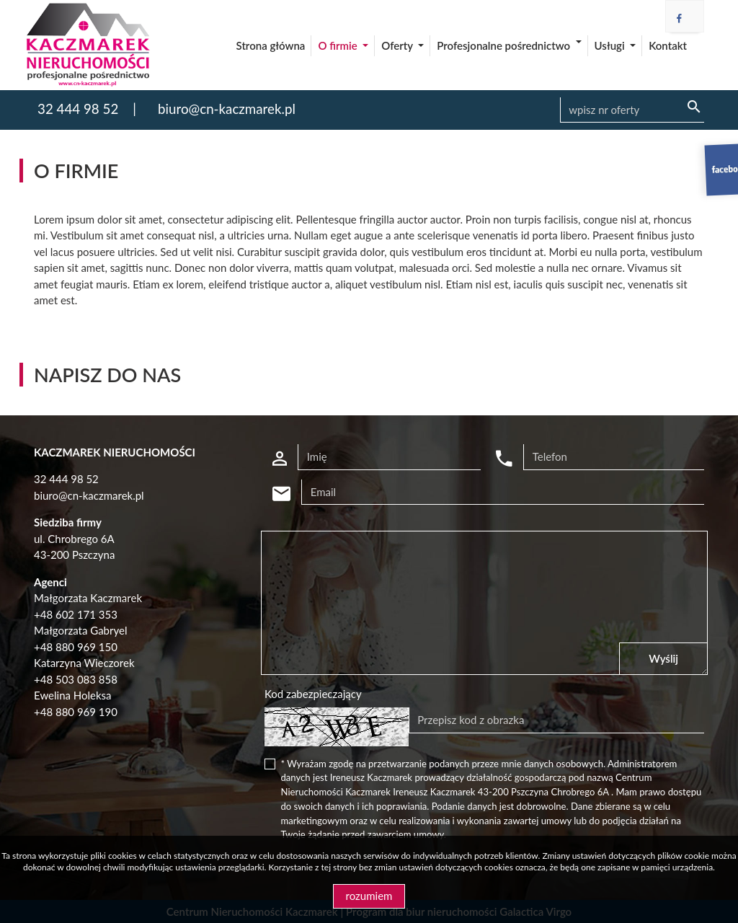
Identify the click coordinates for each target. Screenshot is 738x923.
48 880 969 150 (78, 646)
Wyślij (663, 658)
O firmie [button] (339, 45)
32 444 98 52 (77, 108)
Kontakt (668, 45)
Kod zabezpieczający (313, 693)
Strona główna (271, 45)
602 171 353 (86, 614)
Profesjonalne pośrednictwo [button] (504, 45)
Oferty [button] (398, 45)
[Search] (632, 110)
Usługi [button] (611, 45)
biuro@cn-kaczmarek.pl (226, 108)
